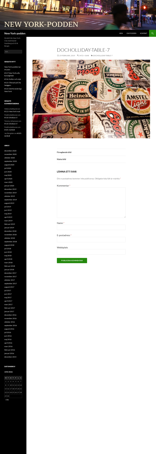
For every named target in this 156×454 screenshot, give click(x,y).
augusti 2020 (9, 165)
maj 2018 (7, 255)
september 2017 (10, 283)
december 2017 (10, 273)
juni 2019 (8, 210)
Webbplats (62, 247)
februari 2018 (9, 266)
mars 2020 (8, 182)
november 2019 (10, 193)
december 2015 (10, 357)
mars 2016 (8, 346)
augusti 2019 (9, 203)
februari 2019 (9, 224)
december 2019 (10, 189)
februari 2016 (9, 350)
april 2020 (8, 179)
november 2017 (10, 276)
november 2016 (10, 318)
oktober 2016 (9, 322)
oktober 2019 (9, 196)
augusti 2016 (9, 329)
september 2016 (10, 325)
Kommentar (63, 185)
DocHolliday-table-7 (102, 55)
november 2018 (10, 234)
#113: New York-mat (12, 111)
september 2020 (10, 161)
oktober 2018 (9, 238)
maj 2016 (7, 339)
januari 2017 (9, 311)
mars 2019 (8, 221)
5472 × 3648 (84, 55)
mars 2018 (8, 262)
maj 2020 (7, 175)
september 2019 (10, 200)
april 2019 (8, 217)
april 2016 (8, 343)
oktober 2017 (9, 280)
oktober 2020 (9, 158)
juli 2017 (7, 290)
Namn (60, 223)
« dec (7, 400)
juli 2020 (7, 168)
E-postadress (64, 235)
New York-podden (14, 33)
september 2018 (10, 241)
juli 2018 (7, 248)
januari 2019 (9, 227)
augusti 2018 (9, 245)
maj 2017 (7, 297)
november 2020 (10, 154)
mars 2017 (8, 304)
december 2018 (10, 231)
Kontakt (143, 33)
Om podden (131, 33)
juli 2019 (7, 207)
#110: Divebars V (10, 117)
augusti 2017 (9, 287)
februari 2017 (9, 308)
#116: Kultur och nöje (12, 79)
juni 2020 (8, 172)
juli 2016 (7, 332)
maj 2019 (7, 214)
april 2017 (8, 301)
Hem (121, 33)
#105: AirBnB (9, 130)
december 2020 (10, 151)
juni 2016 (8, 336)
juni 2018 (8, 252)
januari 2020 (9, 186)
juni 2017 (8, 294)
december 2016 (10, 315)
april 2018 (8, 259)
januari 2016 (9, 353)
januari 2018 (9, 269)
